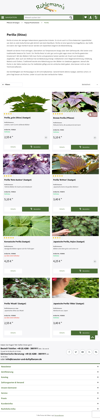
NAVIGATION (9, 17)
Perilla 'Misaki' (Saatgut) (15, 304)
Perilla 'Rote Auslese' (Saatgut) (18, 180)
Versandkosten (59, 415)
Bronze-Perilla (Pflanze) (63, 118)
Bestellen (35, 146)
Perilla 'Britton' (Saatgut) (64, 180)
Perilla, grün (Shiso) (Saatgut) (17, 118)
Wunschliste (85, 17)
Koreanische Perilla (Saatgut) (17, 242)
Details (13, 147)
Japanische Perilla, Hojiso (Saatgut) (69, 242)
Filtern (6, 84)
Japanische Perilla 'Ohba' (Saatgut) (68, 304)
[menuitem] (9, 17)
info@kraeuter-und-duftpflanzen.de (24, 359)
